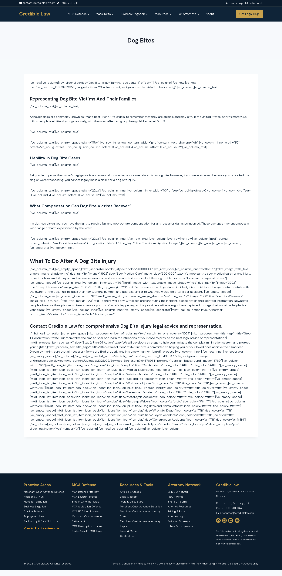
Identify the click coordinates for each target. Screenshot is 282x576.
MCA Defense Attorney (85, 491)
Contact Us (127, 536)
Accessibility (250, 563)
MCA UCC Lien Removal (86, 511)
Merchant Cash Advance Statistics (141, 506)
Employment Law (34, 516)
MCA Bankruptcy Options (87, 526)
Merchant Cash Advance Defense (44, 491)
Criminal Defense (34, 511)
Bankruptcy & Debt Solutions (41, 521)
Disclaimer (182, 563)
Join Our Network (178, 491)
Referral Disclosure (229, 563)
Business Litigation (35, 506)
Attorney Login (176, 516)
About (210, 14)
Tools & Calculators (131, 501)
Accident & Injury (34, 496)
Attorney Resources (179, 506)
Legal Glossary (128, 496)
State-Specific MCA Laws (87, 531)
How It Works (175, 496)
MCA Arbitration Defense (86, 506)
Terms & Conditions (123, 563)
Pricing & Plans (176, 511)
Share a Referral (177, 501)
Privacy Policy (146, 563)
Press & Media (128, 531)
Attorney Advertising (203, 563)
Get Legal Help (249, 14)
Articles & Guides (130, 491)
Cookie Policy (165, 563)
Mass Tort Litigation (35, 501)
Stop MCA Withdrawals (85, 501)
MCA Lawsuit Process (84, 496)
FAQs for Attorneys (179, 521)
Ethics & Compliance (180, 526)
